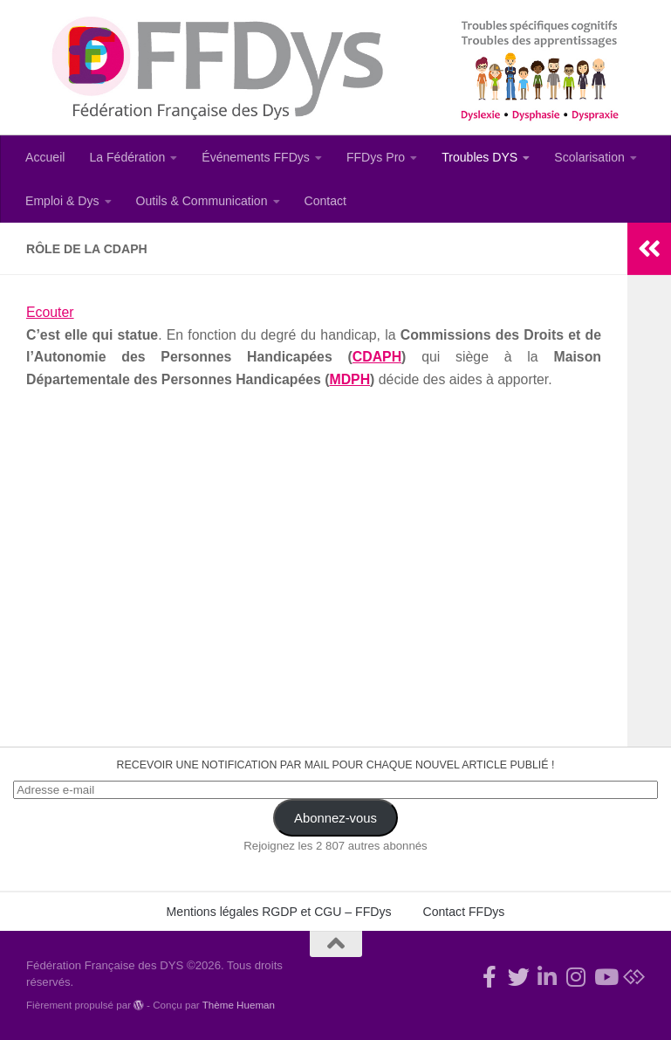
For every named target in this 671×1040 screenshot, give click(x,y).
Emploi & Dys (62, 201)
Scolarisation (589, 157)
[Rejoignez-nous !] (490, 977)
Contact (326, 201)
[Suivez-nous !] (519, 977)
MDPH (349, 379)
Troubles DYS (479, 157)
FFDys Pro (375, 157)
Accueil (45, 157)
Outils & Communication (202, 201)
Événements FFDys (256, 157)
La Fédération (127, 157)
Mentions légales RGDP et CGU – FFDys (279, 912)
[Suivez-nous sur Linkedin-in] (547, 977)
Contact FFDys (464, 912)
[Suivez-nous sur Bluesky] (634, 977)
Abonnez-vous (335, 818)
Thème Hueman (238, 1004)
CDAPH (377, 356)
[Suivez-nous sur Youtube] (605, 977)
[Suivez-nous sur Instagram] (576, 977)
